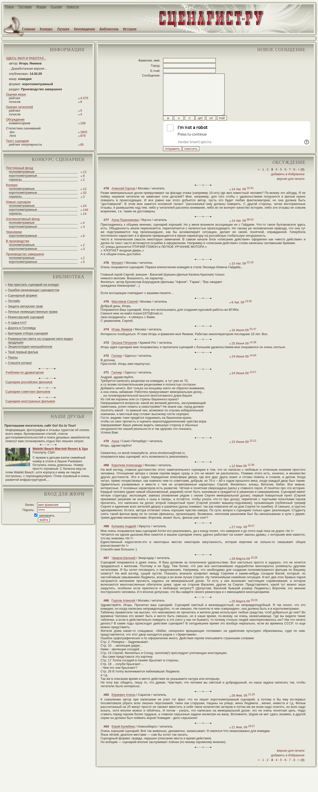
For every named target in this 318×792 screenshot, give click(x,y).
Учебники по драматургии (24, 372)
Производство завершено (25, 254)
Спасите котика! (20, 363)
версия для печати (290, 190)
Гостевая (25, 7)
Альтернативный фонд (23, 219)
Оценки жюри (16, 94)
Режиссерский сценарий (26, 317)
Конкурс (46, 29)
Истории (129, 29)
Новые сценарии (18, 202)
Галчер (117, 367)
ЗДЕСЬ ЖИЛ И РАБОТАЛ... (26, 58)
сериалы (15, 179)
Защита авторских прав (25, 306)
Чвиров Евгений (123, 569)
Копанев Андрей (124, 537)
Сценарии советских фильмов (27, 391)
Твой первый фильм (23, 352)
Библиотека (109, 29)
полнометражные (22, 171)
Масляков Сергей (125, 312)
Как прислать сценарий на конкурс (33, 284)
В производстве (17, 241)
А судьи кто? (17, 322)
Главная (28, 29)
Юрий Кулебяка (123, 737)
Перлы (13, 357)
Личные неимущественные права (32, 311)
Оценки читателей (19, 107)
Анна (115, 452)
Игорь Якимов (122, 340)
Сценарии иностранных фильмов (30, 401)
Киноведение (84, 29)
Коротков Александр (127, 476)
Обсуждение (15, 119)
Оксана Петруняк (124, 354)
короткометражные (23, 175)
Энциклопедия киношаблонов (30, 346)
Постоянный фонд (19, 168)
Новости (73, 7)
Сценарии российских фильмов (28, 382)
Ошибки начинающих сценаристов (33, 290)
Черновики (14, 232)
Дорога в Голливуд (21, 328)
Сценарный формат (22, 295)
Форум (41, 7)
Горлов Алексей (123, 611)
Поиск (9, 7)
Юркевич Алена (123, 706)
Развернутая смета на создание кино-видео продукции (40, 340)
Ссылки (56, 7)
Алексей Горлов (123, 199)
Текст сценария (17, 141)
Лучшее (63, 29)
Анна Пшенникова (125, 231)
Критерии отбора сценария (28, 333)
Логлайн (14, 301)
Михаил (117, 274)
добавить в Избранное (287, 185)
